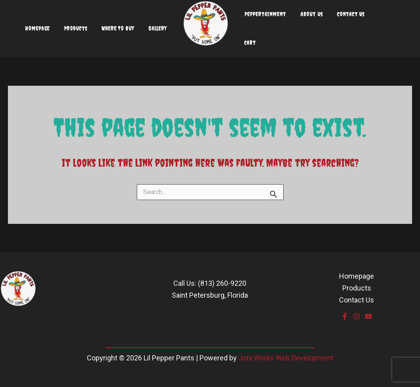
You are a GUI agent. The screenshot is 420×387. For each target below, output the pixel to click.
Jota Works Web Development (286, 358)
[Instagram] (356, 316)
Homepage (356, 276)
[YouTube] (368, 316)
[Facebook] (344, 316)
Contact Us (356, 300)
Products (356, 288)
